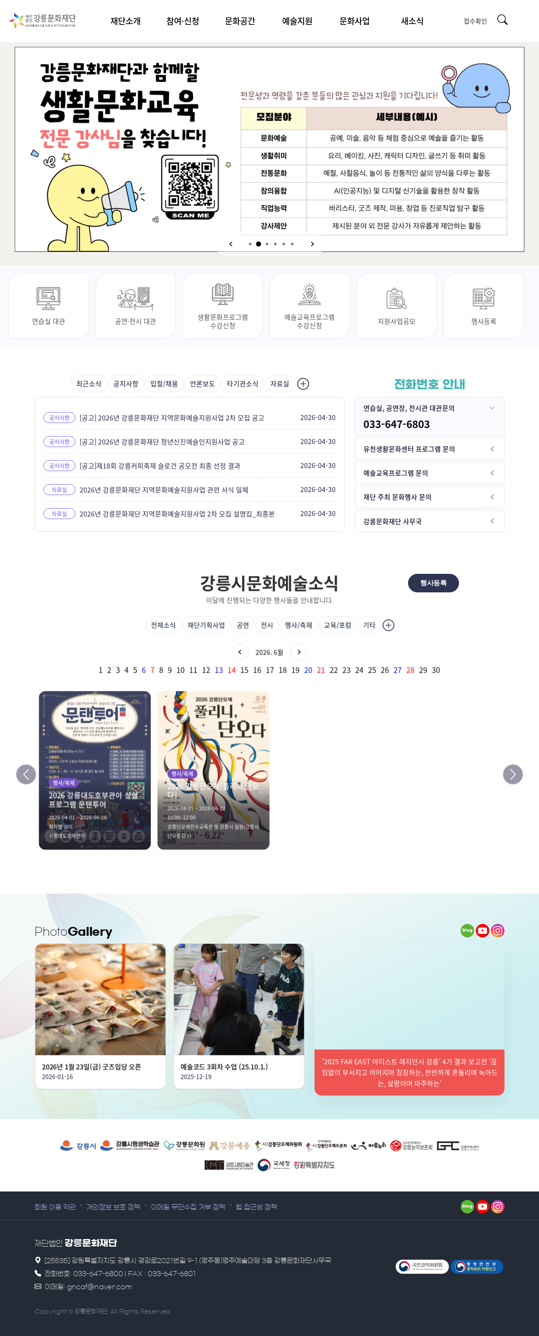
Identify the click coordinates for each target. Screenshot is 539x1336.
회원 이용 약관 (55, 1207)
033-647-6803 (396, 423)
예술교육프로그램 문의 (395, 473)
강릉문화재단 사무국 (392, 521)
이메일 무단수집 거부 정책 (188, 1207)
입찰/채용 (164, 383)
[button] (231, 244)
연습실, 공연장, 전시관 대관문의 (409, 408)
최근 (88, 383)
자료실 (279, 383)
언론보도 (202, 383)
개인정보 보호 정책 (113, 1207)
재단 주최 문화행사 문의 (397, 497)
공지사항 (126, 383)
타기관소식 (243, 383)
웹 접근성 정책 (256, 1207)
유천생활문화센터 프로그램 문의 (409, 449)
